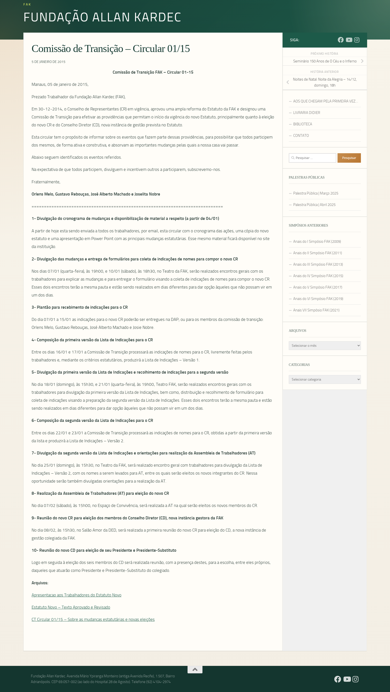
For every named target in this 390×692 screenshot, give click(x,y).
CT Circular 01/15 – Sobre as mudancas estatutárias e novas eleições (93, 619)
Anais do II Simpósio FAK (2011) (317, 253)
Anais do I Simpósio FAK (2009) (317, 241)
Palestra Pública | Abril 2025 (314, 204)
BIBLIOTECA (302, 124)
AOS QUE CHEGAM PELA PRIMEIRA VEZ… (325, 101)
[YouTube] (349, 40)
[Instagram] (357, 40)
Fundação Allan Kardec (102, 16)
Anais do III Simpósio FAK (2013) (318, 264)
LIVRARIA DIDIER (306, 112)
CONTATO (301, 135)
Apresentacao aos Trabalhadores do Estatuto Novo (76, 595)
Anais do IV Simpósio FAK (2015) (318, 276)
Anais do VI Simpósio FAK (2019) (318, 299)
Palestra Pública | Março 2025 (315, 193)
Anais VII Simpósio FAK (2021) (316, 310)
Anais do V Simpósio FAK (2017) (317, 287)
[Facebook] (341, 40)
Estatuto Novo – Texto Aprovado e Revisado (71, 607)
